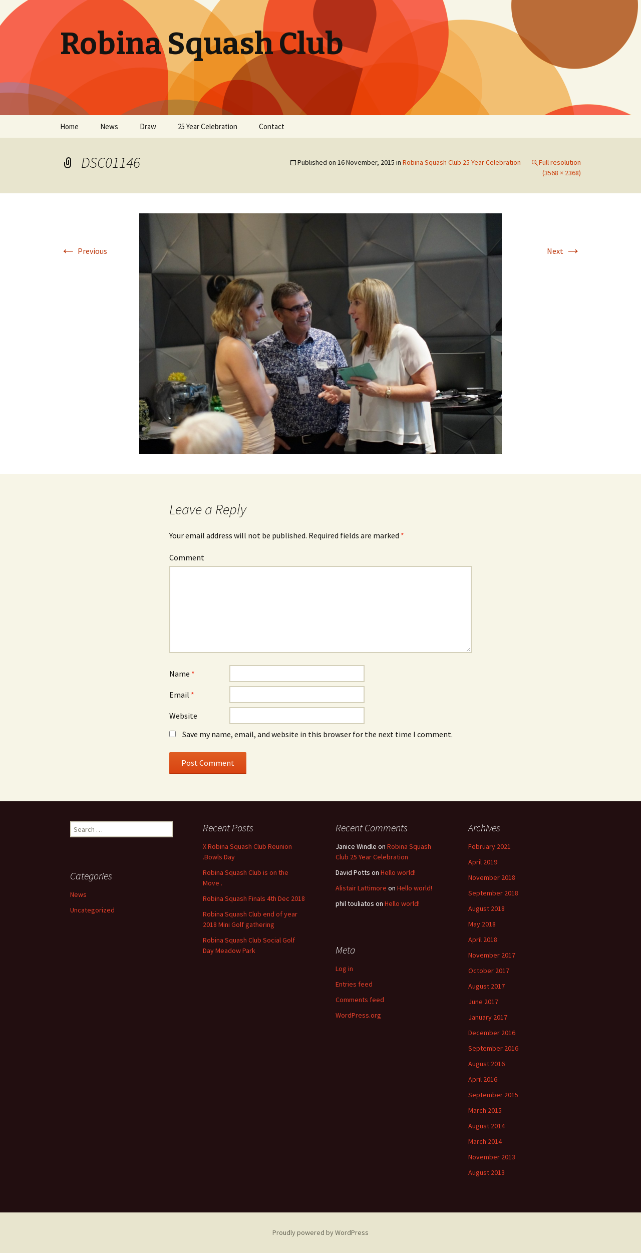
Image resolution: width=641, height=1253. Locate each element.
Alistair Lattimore (361, 887)
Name (182, 674)
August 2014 (486, 1125)
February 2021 (489, 846)
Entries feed (354, 984)
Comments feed (360, 999)
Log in (344, 968)
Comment (186, 557)
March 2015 (485, 1110)
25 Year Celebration (207, 126)
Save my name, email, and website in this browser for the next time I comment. (317, 734)
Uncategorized (92, 909)
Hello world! (398, 872)
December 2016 (491, 1032)
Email (181, 695)
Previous (83, 251)
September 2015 (493, 1094)
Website (183, 716)
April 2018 (482, 939)
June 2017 (483, 1001)
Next (564, 251)
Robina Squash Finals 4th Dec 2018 (254, 898)
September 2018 (493, 892)
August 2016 (486, 1063)
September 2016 (493, 1048)
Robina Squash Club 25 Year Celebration (462, 162)
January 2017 (487, 1017)
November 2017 (491, 955)
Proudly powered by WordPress (320, 1232)
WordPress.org (358, 1015)
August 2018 (486, 908)
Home (69, 126)
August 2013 (486, 1172)
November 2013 (491, 1156)
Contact (271, 126)
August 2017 (486, 986)
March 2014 (485, 1141)
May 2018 (482, 923)
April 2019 (482, 861)
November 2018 (491, 877)
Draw (148, 126)
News (109, 126)
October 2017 (488, 970)
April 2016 (482, 1079)
